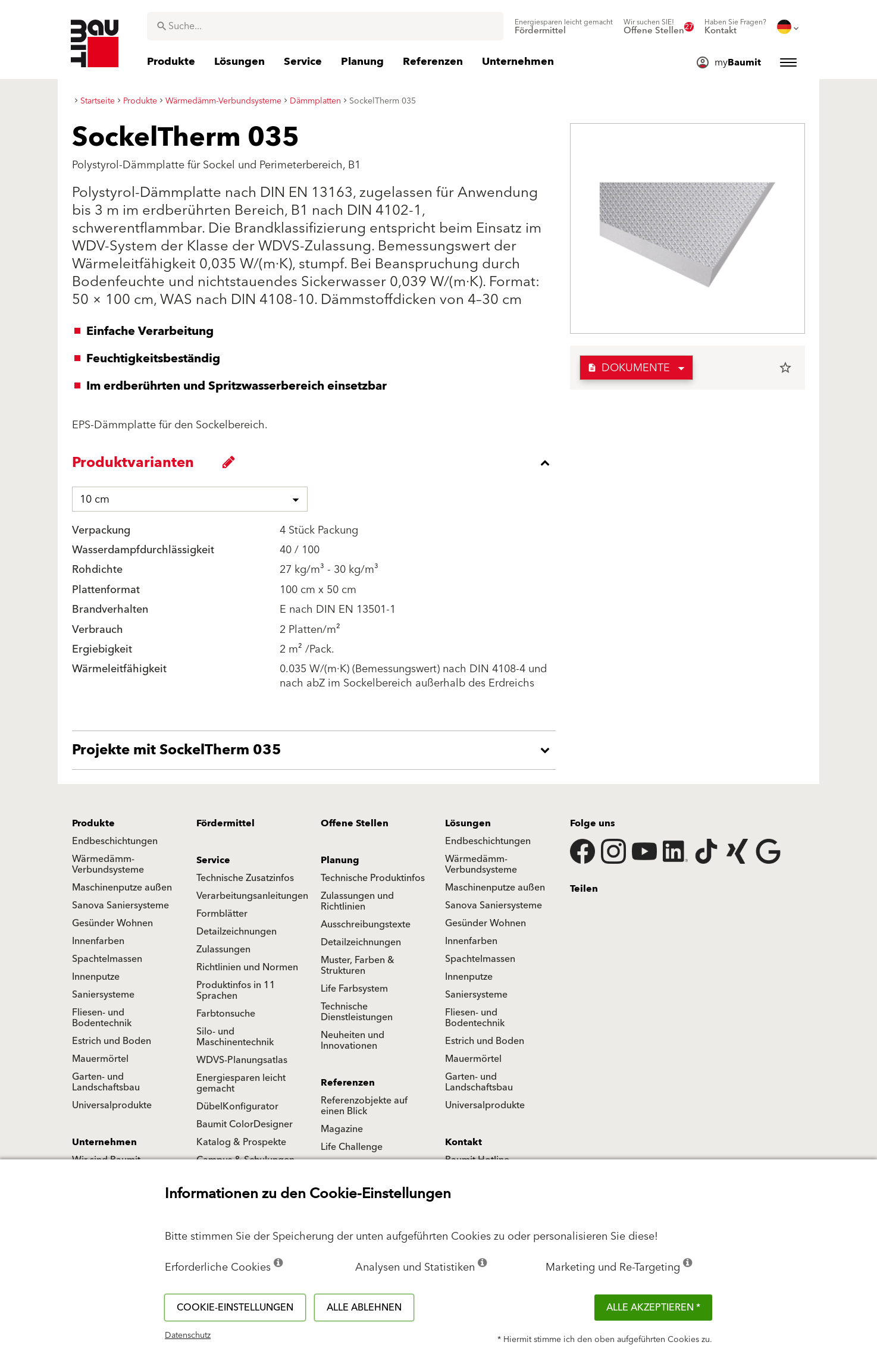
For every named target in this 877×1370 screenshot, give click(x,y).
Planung (340, 860)
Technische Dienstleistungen (357, 1012)
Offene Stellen (355, 823)
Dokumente (628, 368)
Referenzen (348, 1082)
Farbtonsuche (225, 1013)
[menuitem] (563, 26)
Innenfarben (98, 941)
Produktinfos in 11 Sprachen (235, 990)
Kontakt (463, 1142)
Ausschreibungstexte (366, 924)
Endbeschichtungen (115, 841)
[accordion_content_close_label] (317, 463)
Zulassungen (223, 949)
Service (213, 860)
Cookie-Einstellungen (235, 1307)
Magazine (342, 1129)
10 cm (94, 499)
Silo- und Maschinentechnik (235, 1037)
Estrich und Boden (111, 1041)
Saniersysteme (103, 994)
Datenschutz (188, 1335)
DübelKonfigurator (237, 1106)
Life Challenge (352, 1147)
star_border (785, 367)
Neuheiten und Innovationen (352, 1040)
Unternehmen (104, 1142)
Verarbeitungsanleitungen (252, 896)
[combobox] (325, 26)
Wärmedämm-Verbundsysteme (108, 864)
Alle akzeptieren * (653, 1307)
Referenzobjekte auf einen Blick (364, 1106)
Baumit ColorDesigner (244, 1124)
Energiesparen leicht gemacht (241, 1083)
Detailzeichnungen (236, 931)
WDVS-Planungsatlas (241, 1060)
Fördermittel (225, 823)
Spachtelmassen (107, 959)
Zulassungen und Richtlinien (357, 901)
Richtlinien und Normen (247, 967)
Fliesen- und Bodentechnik (101, 1018)
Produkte (93, 823)
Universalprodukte (112, 1105)
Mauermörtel (100, 1059)
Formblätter (222, 913)
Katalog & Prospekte (241, 1142)
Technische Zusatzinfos (245, 878)
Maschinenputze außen (122, 887)
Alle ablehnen (364, 1307)
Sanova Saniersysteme (120, 905)
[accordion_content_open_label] (317, 750)
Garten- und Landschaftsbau (106, 1082)
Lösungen (468, 823)
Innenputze (96, 976)
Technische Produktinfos (373, 878)
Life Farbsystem (354, 988)
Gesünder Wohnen (112, 923)
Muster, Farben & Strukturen (357, 965)
